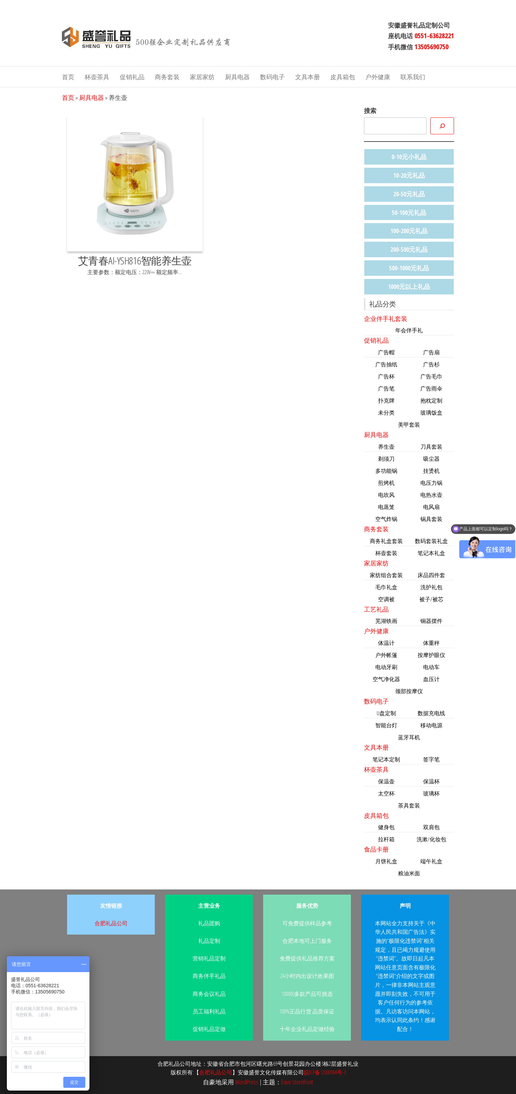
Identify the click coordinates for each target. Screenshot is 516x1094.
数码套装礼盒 (431, 541)
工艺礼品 (376, 609)
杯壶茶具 (97, 77)
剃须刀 (386, 458)
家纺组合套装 (386, 575)
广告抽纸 (386, 364)
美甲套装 (409, 424)
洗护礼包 (431, 587)
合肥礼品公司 (111, 923)
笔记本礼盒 (431, 553)
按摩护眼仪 (431, 655)
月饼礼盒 (386, 861)
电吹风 (386, 495)
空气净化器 (386, 679)
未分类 (386, 412)
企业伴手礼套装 (385, 318)
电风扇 (431, 507)
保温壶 (386, 781)
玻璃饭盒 (431, 412)
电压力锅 (431, 483)
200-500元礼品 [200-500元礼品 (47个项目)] (409, 249)
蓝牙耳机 (409, 737)
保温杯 (431, 781)
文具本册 (307, 77)
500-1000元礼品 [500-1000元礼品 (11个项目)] (409, 268)
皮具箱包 (342, 77)
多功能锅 (386, 471)
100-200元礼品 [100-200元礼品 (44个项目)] (409, 231)
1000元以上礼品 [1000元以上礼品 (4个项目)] (409, 286)
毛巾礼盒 (386, 587)
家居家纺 (202, 77)
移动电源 (431, 725)
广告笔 (386, 388)
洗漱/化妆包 (431, 839)
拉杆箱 (386, 839)
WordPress (246, 1082)
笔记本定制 (386, 759)
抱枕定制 (431, 400)
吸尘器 (431, 458)
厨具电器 (237, 77)
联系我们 (412, 77)
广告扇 (431, 352)
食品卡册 (376, 849)
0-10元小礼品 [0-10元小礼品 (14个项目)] (409, 157)
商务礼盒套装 (386, 541)
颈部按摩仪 (409, 691)
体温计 (386, 643)
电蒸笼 (386, 507)
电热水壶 (431, 495)
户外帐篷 (386, 655)
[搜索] (442, 125)
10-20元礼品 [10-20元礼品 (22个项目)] (409, 175)
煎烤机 (386, 483)
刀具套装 (431, 446)
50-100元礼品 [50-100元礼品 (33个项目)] (409, 212)
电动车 (431, 667)
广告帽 (386, 352)
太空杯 (386, 793)
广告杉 (431, 364)
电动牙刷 (386, 667)
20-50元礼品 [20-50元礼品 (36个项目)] (409, 194)
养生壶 (386, 446)
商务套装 (167, 77)
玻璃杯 (431, 793)
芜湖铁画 (386, 621)
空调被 (386, 599)
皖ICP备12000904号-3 (325, 1072)
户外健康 (377, 77)
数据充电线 (431, 713)
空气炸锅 (386, 519)
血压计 (431, 679)
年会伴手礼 (409, 330)
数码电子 (272, 77)
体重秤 (431, 643)
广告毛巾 (431, 376)
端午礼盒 (431, 861)
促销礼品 (132, 77)
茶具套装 (409, 805)
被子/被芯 (431, 599)
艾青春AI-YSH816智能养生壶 (135, 260)
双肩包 (431, 827)
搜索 (370, 110)
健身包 (386, 827)
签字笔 (431, 759)
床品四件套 (431, 575)
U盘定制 (386, 713)
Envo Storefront (297, 1082)
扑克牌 (386, 400)
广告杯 (386, 376)
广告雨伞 (431, 388)
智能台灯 (386, 725)
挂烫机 (431, 471)
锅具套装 (431, 519)
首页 (68, 77)
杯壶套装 (386, 553)
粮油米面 (409, 873)
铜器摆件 (431, 621)
